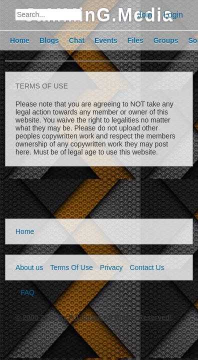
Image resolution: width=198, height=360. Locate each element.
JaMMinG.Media (99, 14)
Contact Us (147, 268)
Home (25, 232)
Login (173, 14)
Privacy (111, 268)
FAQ (27, 292)
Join (145, 14)
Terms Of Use (71, 268)
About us (29, 268)
